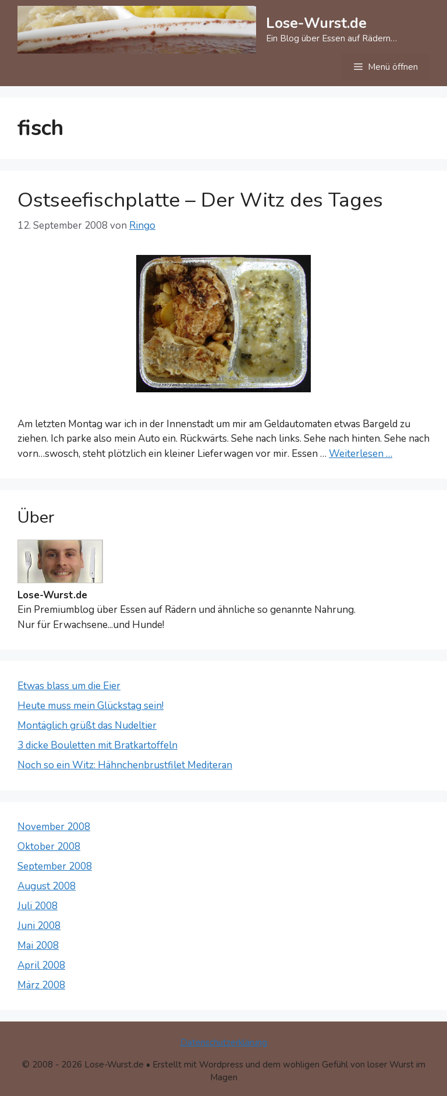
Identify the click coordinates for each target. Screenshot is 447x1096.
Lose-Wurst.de (316, 23)
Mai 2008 (38, 945)
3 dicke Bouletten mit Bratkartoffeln (97, 745)
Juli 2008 (37, 906)
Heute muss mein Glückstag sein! (90, 705)
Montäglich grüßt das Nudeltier (87, 725)
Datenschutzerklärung (223, 1042)
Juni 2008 (39, 925)
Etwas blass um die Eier (68, 686)
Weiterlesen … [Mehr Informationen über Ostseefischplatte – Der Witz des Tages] (360, 453)
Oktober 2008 (48, 846)
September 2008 (54, 866)
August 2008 (46, 886)
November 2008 (53, 826)
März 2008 (41, 985)
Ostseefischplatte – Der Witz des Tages (200, 200)
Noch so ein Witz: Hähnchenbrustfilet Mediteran (124, 765)
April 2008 (41, 965)
